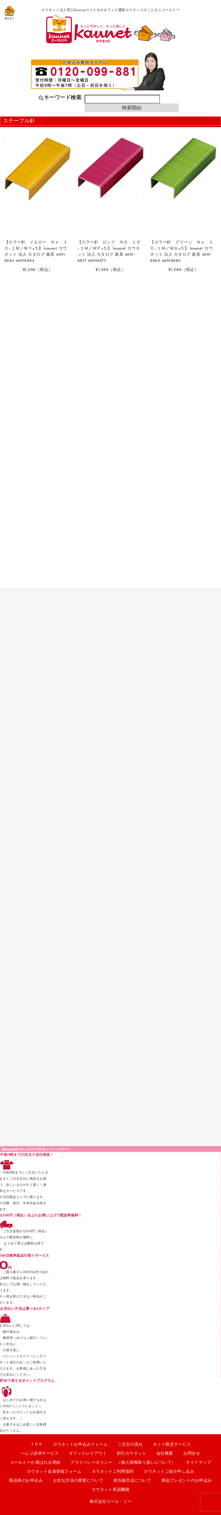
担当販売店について (132, 1481)
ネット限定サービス (172, 1444)
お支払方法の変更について (78, 1481)
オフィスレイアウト (88, 1453)
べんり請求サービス (40, 1453)
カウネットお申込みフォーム (80, 1444)
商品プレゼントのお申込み (186, 1481)
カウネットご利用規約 (113, 1472)
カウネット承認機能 (111, 1490)
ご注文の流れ (130, 1444)
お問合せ (191, 1453)
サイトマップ (198, 1462)
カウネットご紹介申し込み (169, 1472)
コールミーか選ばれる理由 (35, 1462)
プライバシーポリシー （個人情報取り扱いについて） (123, 1462)
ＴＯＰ (36, 1444)
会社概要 (164, 1453)
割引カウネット (132, 1453)
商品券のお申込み (26, 1481)
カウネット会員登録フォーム (54, 1472)
